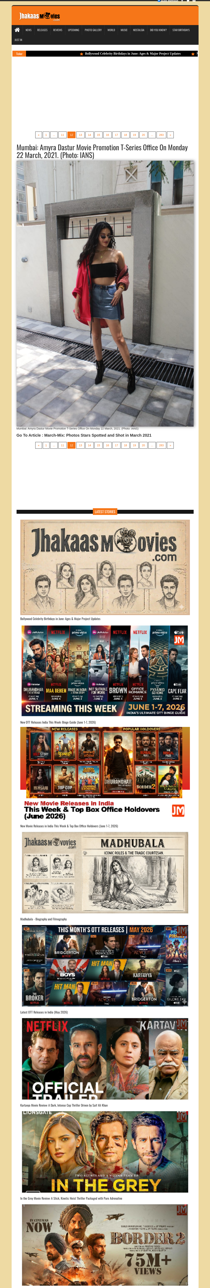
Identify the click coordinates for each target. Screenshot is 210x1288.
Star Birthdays (181, 30)
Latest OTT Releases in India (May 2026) (44, 1012)
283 (161, 134)
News (29, 30)
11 (62, 134)
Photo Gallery (93, 30)
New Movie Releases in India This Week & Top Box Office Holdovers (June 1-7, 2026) (69, 826)
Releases (42, 30)
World (111, 30)
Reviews (57, 30)
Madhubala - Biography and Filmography (43, 919)
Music (124, 30)
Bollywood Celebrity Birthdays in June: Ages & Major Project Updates (132, 53)
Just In (18, 40)
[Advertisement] (105, 100)
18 (125, 134)
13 (80, 134)
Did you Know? (158, 30)
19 (134, 134)
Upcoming (73, 30)
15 (98, 134)
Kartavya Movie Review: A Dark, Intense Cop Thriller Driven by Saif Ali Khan (64, 1105)
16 (107, 134)
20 (143, 134)
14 (89, 134)
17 (116, 134)
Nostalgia (138, 30)
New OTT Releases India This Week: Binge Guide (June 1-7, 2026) (58, 722)
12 (71, 134)
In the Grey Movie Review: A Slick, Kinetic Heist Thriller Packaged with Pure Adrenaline (71, 1198)
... (54, 134)
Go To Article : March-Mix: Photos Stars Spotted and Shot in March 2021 (84, 435)
